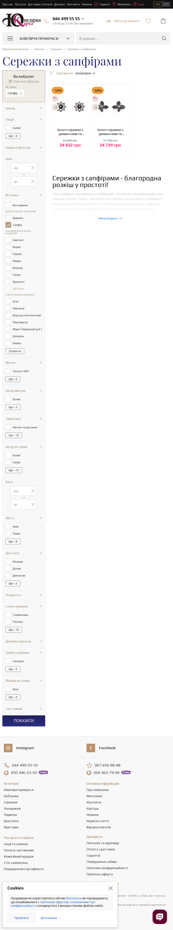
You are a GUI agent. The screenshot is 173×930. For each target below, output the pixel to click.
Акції (138, 4)
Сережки (10, 802)
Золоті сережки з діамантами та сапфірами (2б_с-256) (110, 132)
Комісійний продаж (19, 856)
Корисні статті (97, 821)
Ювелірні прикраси (18, 789)
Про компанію (97, 789)
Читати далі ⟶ (110, 218)
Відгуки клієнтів (98, 827)
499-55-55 (25, 765)
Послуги (20, 4)
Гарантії (102, 4)
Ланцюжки (12, 808)
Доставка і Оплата (40, 4)
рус (166, 4)
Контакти (73, 4)
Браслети (11, 821)
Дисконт (59, 4)
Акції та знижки (16, 844)
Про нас (7, 4)
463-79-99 (106, 773)
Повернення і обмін (101, 861)
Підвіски (10, 814)
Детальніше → (51, 917)
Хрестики (11, 827)
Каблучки (11, 796)
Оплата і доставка (100, 849)
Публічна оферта (99, 874)
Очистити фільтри (26, 81)
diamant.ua (74, 898)
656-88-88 (107, 765)
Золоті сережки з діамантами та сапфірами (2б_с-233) (70, 132)
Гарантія (93, 855)
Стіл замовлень (16, 862)
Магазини (121, 4)
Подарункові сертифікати (23, 869)
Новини (87, 4)
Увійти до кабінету (123, 21)
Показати (24, 721)
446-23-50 (24, 773)
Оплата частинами (19, 850)
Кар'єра (92, 808)
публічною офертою (54, 902)
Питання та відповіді (102, 843)
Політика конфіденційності (107, 868)
